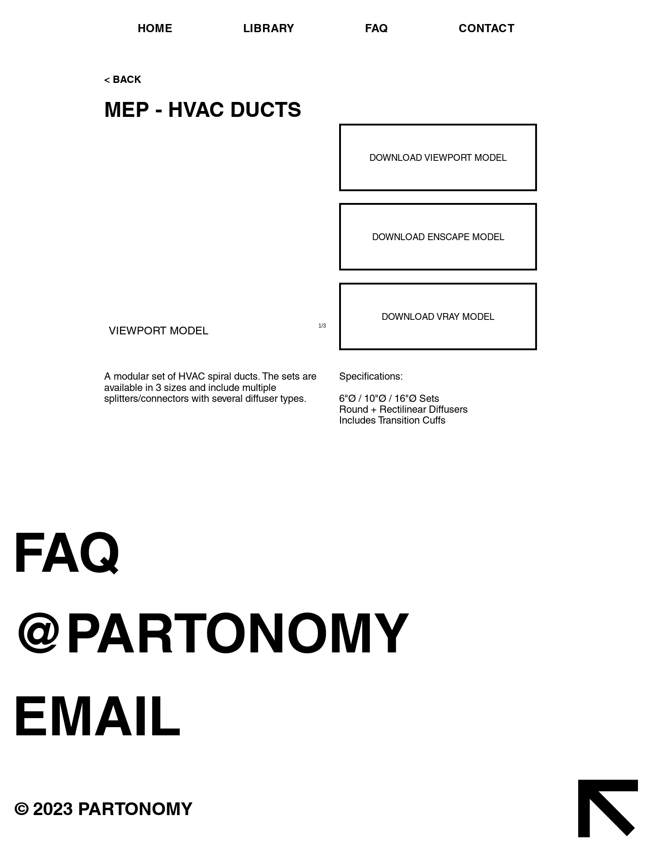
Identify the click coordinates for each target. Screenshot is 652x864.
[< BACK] (134, 79)
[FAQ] (186, 552)
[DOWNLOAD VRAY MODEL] (438, 316)
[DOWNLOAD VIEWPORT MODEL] (438, 157)
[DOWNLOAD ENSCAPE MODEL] (438, 236)
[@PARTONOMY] (223, 632)
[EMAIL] (223, 715)
